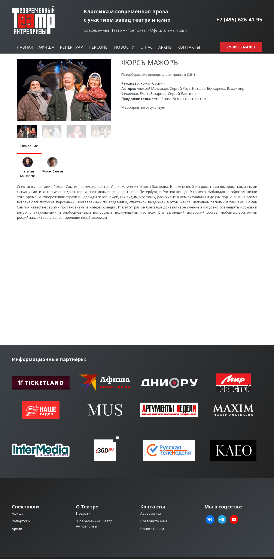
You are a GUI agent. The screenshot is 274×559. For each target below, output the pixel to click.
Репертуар (71, 47)
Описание (29, 146)
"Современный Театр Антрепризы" (94, 524)
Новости (124, 47)
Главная (24, 47)
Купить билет (241, 47)
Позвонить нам (153, 521)
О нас (146, 47)
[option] (64, 90)
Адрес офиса (150, 513)
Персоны (99, 47)
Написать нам (152, 528)
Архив (165, 47)
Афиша (46, 47)
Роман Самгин (52, 171)
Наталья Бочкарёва (28, 173)
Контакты (188, 47)
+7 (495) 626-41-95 (239, 19)
